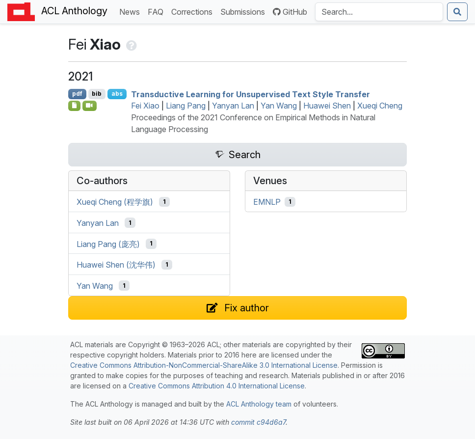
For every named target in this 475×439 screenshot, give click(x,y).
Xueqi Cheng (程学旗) (115, 202)
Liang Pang (186, 105)
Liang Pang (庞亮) (108, 243)
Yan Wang (279, 105)
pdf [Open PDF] (77, 93)
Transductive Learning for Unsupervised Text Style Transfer (250, 94)
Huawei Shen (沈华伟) (116, 265)
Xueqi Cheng (379, 105)
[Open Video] (89, 105)
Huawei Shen (327, 105)
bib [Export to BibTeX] (97, 93)
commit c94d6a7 (258, 422)
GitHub (290, 12)
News (131, 11)
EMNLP (267, 202)
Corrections (193, 11)
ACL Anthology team (258, 404)
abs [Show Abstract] (117, 93)
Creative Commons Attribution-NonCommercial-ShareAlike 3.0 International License (204, 365)
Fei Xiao (145, 105)
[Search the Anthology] (379, 11)
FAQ (157, 11)
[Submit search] (457, 11)
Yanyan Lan (233, 105)
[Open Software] (74, 105)
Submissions (244, 11)
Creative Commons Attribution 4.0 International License (217, 386)
